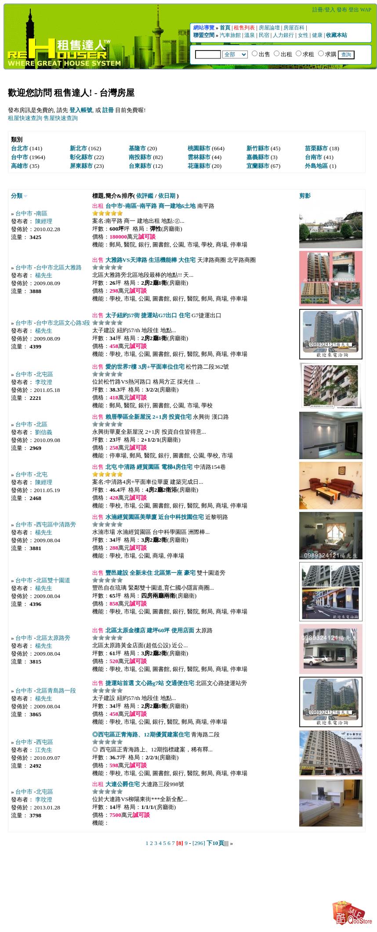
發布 (342, 10)
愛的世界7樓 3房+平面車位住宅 (144, 366)
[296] (198, 843)
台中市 (24, 213)
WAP (365, 10)
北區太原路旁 (53, 638)
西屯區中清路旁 (56, 524)
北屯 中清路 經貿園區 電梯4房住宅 (148, 467)
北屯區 (44, 374)
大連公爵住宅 (121, 784)
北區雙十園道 (53, 580)
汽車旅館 (231, 35)
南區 (41, 213)
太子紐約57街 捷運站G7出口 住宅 (147, 315)
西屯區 (44, 742)
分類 (16, 195)
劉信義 (43, 432)
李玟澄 (43, 382)
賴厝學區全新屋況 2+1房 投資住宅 (148, 416)
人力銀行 (284, 35)
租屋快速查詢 (25, 118)
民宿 (265, 35)
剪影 (305, 195)
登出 (354, 10)
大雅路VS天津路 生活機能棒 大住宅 (150, 260)
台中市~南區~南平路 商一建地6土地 (150, 206)
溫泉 (250, 35)
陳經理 (43, 221)
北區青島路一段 (56, 690)
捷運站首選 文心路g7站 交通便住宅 (149, 683)
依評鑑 (144, 195)
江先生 (43, 750)
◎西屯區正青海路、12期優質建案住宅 (140, 734)
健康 (318, 35)
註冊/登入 (324, 10)
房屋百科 (294, 28)
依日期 (166, 195)
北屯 (41, 474)
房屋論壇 (270, 28)
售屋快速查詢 (61, 118)
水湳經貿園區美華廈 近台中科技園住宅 (154, 517)
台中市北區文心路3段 (63, 322)
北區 (41, 424)
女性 (304, 35)
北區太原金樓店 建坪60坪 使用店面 (149, 630)
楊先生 (43, 275)
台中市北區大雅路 (59, 267)
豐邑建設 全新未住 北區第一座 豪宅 (149, 572)
